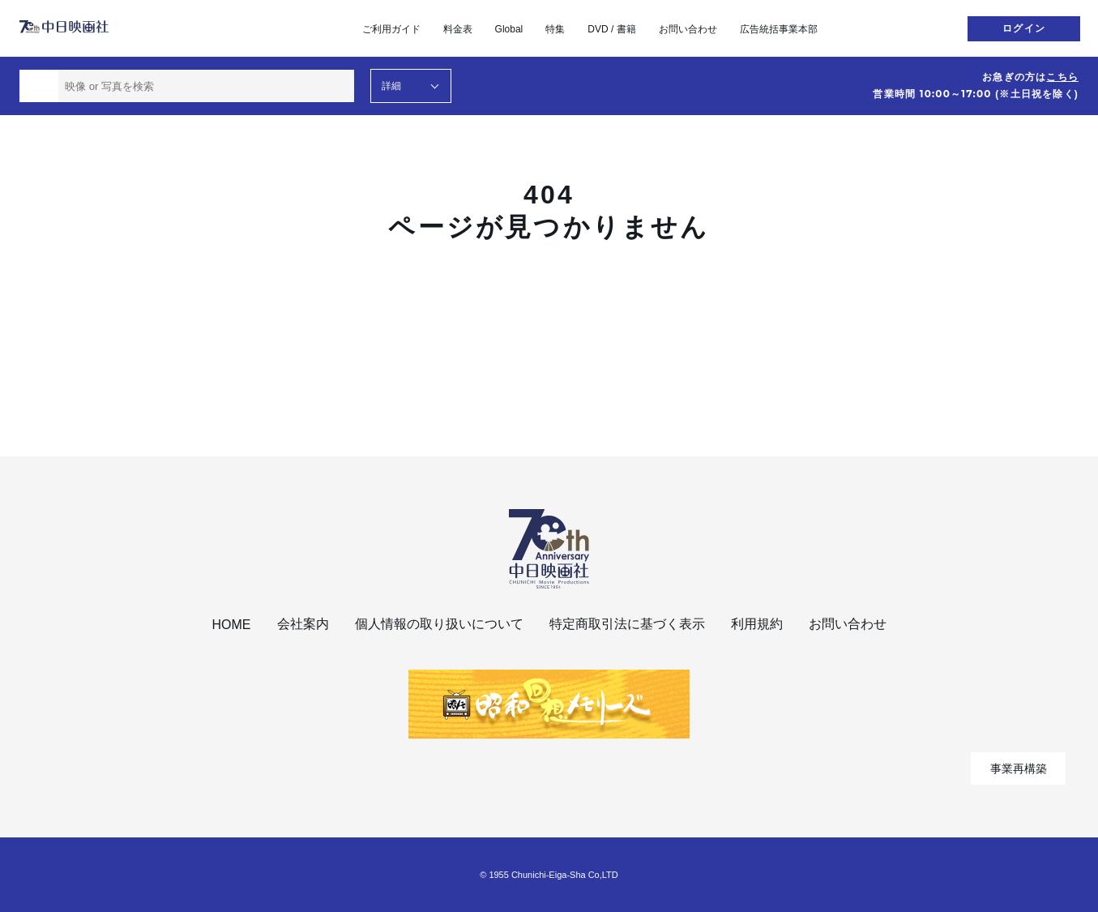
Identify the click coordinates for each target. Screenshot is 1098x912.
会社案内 (303, 624)
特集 (555, 29)
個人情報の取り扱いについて (439, 624)
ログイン (1023, 28)
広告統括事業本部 (779, 29)
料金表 (457, 29)
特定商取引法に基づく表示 (627, 624)
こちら (1062, 77)
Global (509, 29)
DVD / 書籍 (611, 29)
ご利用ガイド (391, 29)
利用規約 (757, 624)
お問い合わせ (688, 29)
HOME (231, 625)
